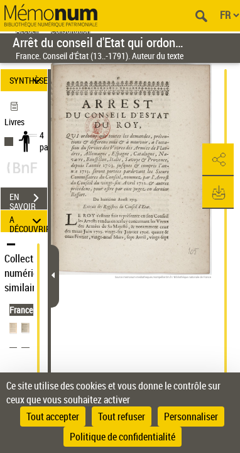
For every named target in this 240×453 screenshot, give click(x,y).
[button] (218, 159)
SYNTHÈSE (28, 80)
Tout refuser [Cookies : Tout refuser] (121, 416)
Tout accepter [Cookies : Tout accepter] (52, 416)
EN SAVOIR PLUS (28, 199)
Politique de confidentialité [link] (122, 437)
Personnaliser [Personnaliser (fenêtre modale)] (191, 416)
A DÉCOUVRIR (28, 221)
